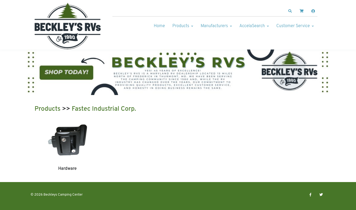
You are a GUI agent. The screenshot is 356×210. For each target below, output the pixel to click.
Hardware (67, 168)
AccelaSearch (252, 26)
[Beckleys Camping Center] (68, 26)
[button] (290, 11)
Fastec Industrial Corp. (104, 109)
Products (180, 26)
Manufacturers (214, 26)
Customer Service (293, 26)
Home (159, 26)
